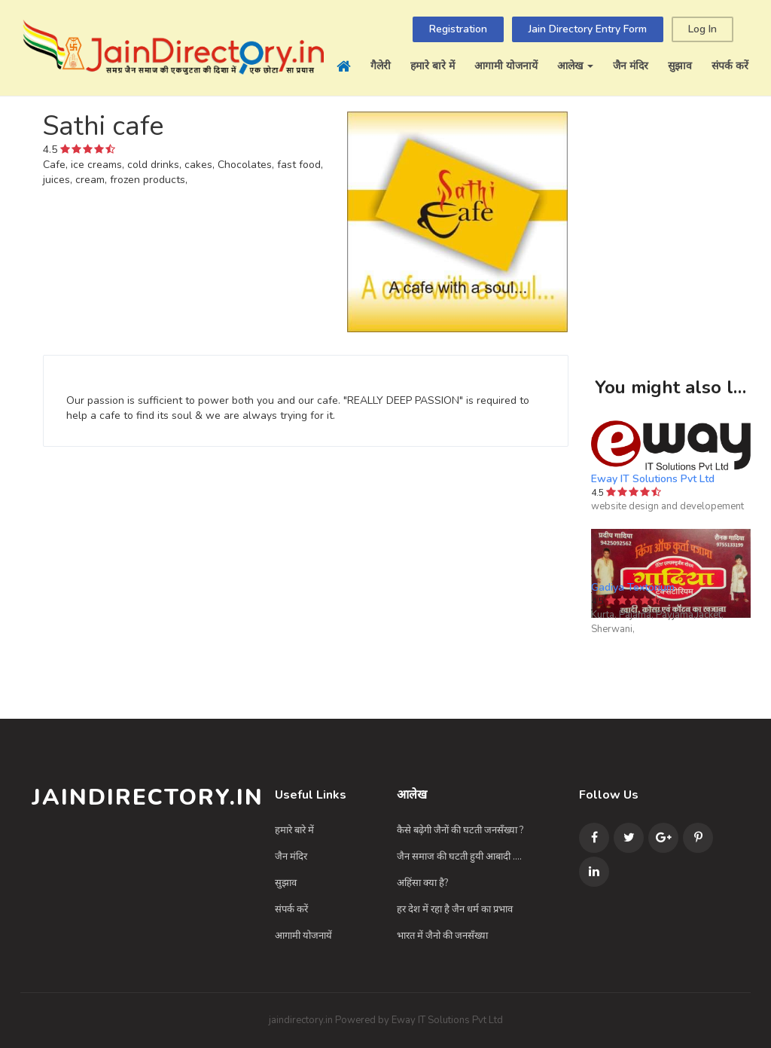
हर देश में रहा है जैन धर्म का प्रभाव (455, 909)
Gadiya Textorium (633, 587)
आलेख (575, 66)
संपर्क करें (730, 66)
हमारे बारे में (432, 66)
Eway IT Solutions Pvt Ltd (653, 478)
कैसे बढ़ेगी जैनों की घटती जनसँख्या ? (460, 830)
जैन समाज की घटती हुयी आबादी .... (459, 856)
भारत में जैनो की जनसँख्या (442, 936)
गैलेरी (380, 66)
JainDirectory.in (148, 797)
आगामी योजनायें (506, 66)
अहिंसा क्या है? (422, 883)
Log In (702, 29)
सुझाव (680, 66)
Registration (458, 29)
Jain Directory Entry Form (588, 29)
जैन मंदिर (630, 66)
